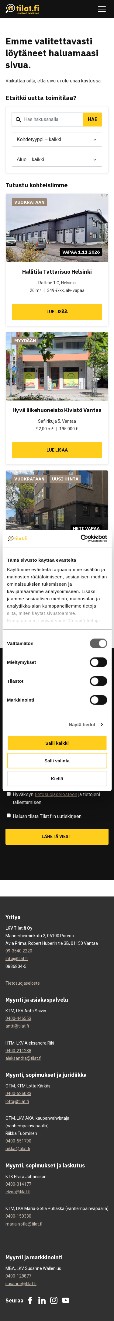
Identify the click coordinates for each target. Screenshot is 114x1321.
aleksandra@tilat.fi (23, 1058)
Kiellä (57, 778)
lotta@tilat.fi (17, 1101)
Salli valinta (57, 760)
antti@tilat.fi (17, 1026)
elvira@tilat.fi (17, 1191)
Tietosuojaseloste (22, 983)
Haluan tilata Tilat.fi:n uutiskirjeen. (47, 816)
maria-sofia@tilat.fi (23, 1224)
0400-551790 (18, 1141)
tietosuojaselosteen (56, 794)
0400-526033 (18, 1093)
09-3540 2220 (18, 950)
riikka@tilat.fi (17, 1148)
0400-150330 (18, 1216)
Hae (92, 119)
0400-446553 (18, 1018)
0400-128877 (18, 1276)
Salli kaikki (57, 742)
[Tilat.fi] (22, 9)
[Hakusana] (47, 120)
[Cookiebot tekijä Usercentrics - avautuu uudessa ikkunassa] (81, 539)
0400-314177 (18, 1184)
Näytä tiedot (82, 724)
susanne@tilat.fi (20, 1283)
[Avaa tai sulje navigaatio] (102, 9)
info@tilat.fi (16, 958)
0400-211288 (18, 1050)
